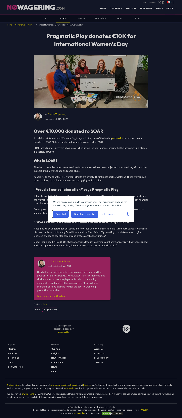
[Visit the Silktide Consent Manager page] (127, 214)
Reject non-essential (84, 214)
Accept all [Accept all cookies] (61, 214)
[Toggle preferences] (107, 214)
